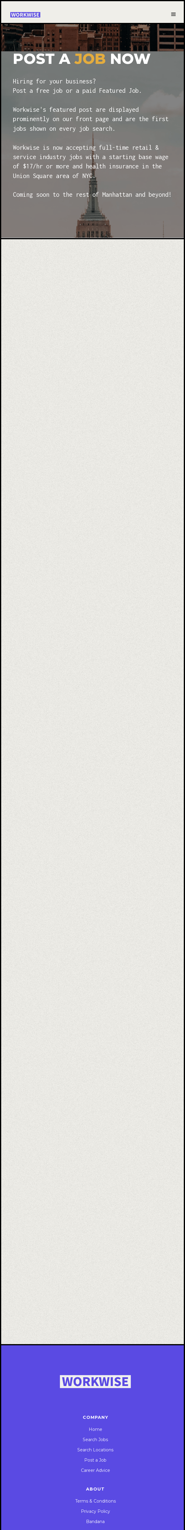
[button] (173, 14)
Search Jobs (95, 1439)
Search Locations (95, 1449)
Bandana (95, 1521)
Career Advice (95, 1470)
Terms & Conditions (95, 1501)
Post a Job (95, 1460)
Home (95, 1429)
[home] (25, 14)
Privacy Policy (95, 1511)
